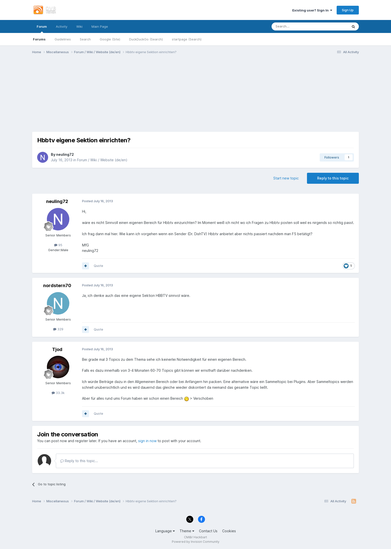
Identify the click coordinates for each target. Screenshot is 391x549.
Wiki (79, 26)
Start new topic (286, 178)
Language (165, 531)
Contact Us (208, 531)
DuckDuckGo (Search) (146, 39)
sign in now (147, 441)
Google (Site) (110, 39)
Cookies (229, 531)
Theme (187, 531)
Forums (39, 39)
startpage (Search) (186, 39)
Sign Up (348, 10)
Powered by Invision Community (195, 542)
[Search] (297, 26)
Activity (61, 26)
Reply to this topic (333, 178)
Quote (98, 266)
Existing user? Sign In (312, 10)
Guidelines (63, 39)
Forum (42, 28)
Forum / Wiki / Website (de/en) (102, 160)
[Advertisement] (195, 97)
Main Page (100, 26)
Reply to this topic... (79, 461)
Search (85, 39)
